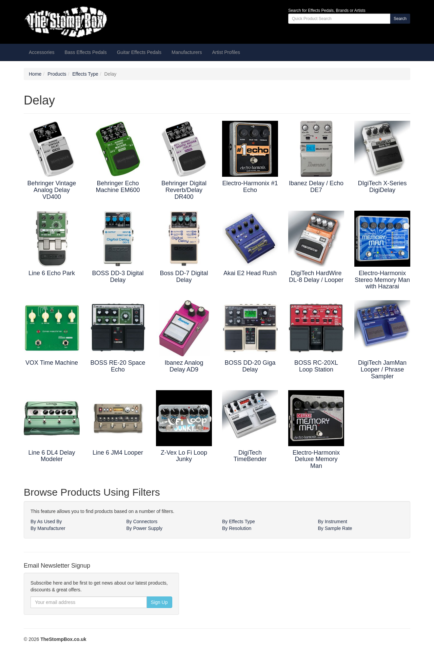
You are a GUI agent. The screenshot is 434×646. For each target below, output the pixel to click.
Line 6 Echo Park (51, 273)
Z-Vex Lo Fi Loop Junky (184, 456)
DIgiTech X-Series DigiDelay (382, 186)
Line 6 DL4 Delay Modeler (51, 456)
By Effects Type (238, 521)
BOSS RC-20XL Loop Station (316, 366)
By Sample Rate (335, 528)
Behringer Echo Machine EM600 (118, 186)
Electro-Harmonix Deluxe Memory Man (316, 459)
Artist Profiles (226, 52)
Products (56, 74)
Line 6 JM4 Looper (118, 452)
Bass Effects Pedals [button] (85, 52)
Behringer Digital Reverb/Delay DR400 (183, 190)
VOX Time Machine (51, 362)
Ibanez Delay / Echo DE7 (316, 186)
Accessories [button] (41, 52)
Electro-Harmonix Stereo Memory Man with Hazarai (382, 280)
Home (35, 74)
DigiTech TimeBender (250, 456)
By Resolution (236, 528)
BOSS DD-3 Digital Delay (117, 276)
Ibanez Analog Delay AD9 (183, 366)
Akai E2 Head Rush (250, 273)
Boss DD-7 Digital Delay (184, 276)
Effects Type (85, 74)
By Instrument (332, 521)
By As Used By (46, 521)
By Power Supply (144, 528)
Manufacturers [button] (187, 52)
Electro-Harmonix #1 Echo (250, 186)
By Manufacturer (48, 528)
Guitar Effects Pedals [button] (139, 52)
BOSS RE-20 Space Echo (117, 366)
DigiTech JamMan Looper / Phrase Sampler (382, 369)
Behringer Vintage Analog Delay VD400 (51, 190)
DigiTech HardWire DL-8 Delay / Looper (316, 276)
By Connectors (142, 521)
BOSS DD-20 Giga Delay (249, 366)
